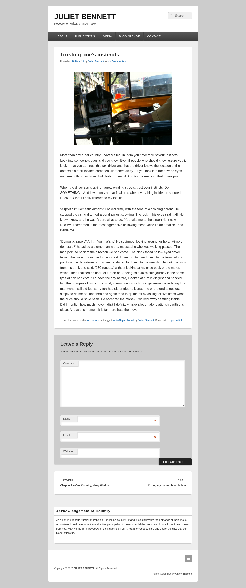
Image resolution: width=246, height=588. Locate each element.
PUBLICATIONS (85, 36)
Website (68, 451)
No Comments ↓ (117, 61)
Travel (130, 320)
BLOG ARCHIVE (129, 36)
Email (66, 435)
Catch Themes (183, 573)
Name (66, 418)
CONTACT (154, 36)
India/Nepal (119, 320)
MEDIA (107, 36)
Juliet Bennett (96, 61)
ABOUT (62, 36)
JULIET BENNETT (85, 17)
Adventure (93, 320)
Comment (69, 363)
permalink (177, 320)
